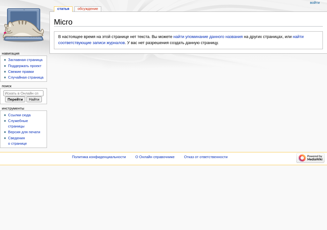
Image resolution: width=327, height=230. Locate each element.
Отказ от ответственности (205, 157)
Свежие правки (21, 71)
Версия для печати (24, 132)
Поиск (6, 86)
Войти (315, 2)
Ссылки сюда (19, 115)
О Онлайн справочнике (155, 157)
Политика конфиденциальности (99, 157)
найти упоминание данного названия (208, 36)
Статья (63, 9)
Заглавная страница (25, 60)
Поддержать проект (24, 66)
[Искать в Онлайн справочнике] (23, 93)
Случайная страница (25, 77)
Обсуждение (88, 9)
